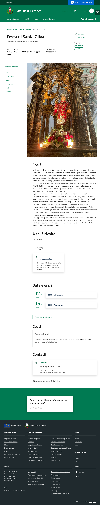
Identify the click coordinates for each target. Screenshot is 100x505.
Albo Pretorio (55, 475)
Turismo (53, 457)
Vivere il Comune (49, 19)
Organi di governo (10, 438)
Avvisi (76, 445)
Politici (6, 451)
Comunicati (78, 442)
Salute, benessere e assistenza (61, 448)
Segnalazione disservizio (35, 478)
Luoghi (77, 458)
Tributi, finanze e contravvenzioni (56, 452)
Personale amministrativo (12, 454)
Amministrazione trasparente (60, 472)
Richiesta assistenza (34, 481)
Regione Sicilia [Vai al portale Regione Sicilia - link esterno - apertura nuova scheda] (10, 2)
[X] (74, 11)
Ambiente (31, 442)
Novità (26, 19)
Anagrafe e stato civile (35, 445)
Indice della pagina (15, 67)
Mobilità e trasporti (57, 445)
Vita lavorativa (56, 460)
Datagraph (92, 502)
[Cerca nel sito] (91, 10)
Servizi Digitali (55, 481)
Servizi (35, 19)
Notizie (77, 438)
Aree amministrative (10, 442)
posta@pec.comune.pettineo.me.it (15, 490)
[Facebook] (70, 11)
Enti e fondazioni (9, 448)
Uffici (6, 445)
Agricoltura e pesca (34, 438)
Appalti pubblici (33, 448)
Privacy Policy (55, 487)
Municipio (43, 362)
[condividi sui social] (79, 34)
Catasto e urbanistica (34, 454)
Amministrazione (13, 19)
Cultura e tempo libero (35, 457)
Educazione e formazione (36, 460)
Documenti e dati (9, 457)
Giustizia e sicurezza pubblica (60, 438)
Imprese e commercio (58, 442)
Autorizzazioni (32, 451)
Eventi (77, 461)
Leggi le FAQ (32, 472)
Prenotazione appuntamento (37, 475)
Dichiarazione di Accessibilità (60, 493)
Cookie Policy (55, 484)
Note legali (54, 490)
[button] (97, 12)
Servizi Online (55, 478)
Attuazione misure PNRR (36, 484)
